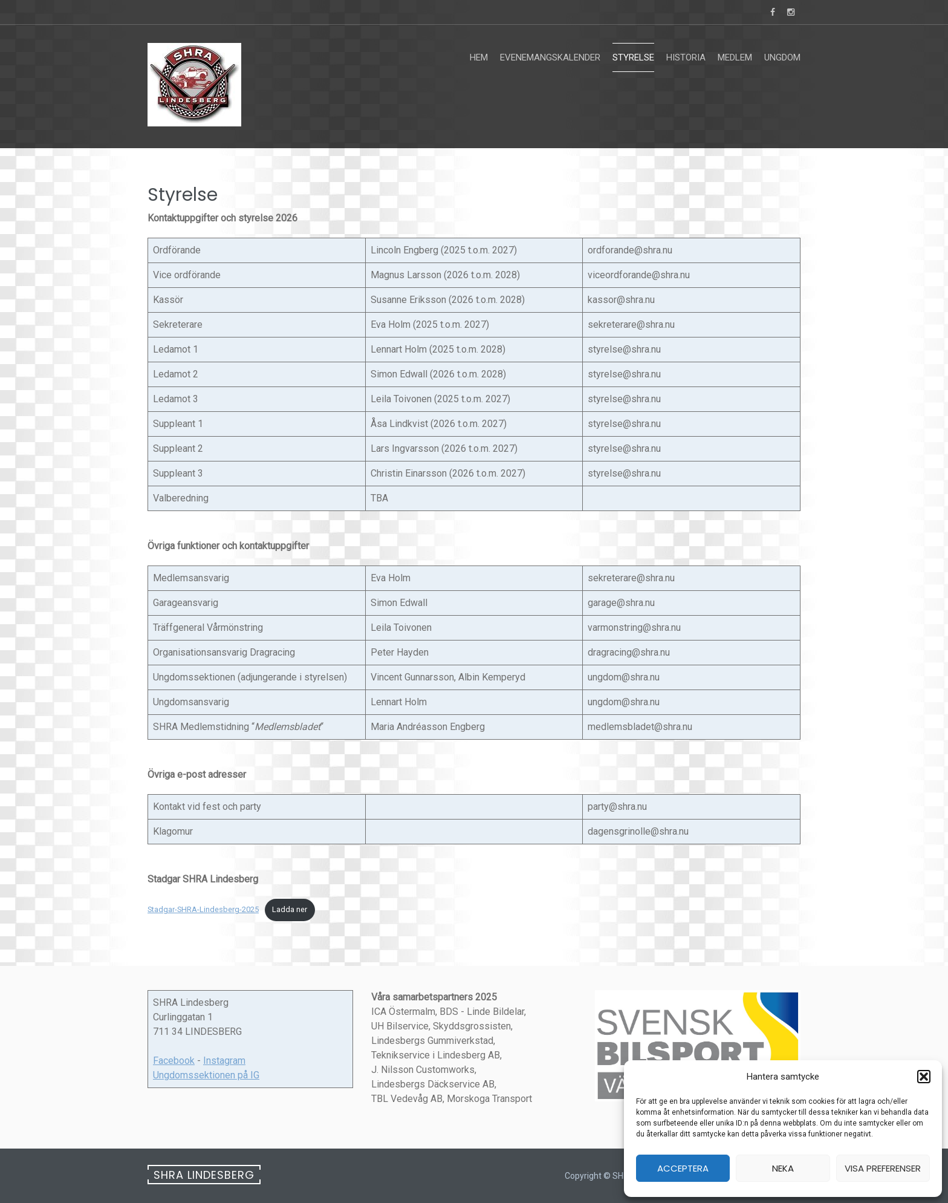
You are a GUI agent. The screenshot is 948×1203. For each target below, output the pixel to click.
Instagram (224, 1060)
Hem (479, 57)
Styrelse (633, 57)
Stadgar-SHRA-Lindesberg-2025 (203, 909)
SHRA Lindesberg (204, 1174)
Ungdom (782, 57)
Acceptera (683, 1168)
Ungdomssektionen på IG (206, 1075)
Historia (686, 57)
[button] (924, 1077)
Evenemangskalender (550, 57)
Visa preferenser (883, 1168)
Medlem (735, 57)
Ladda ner (289, 909)
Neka (783, 1168)
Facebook (174, 1060)
